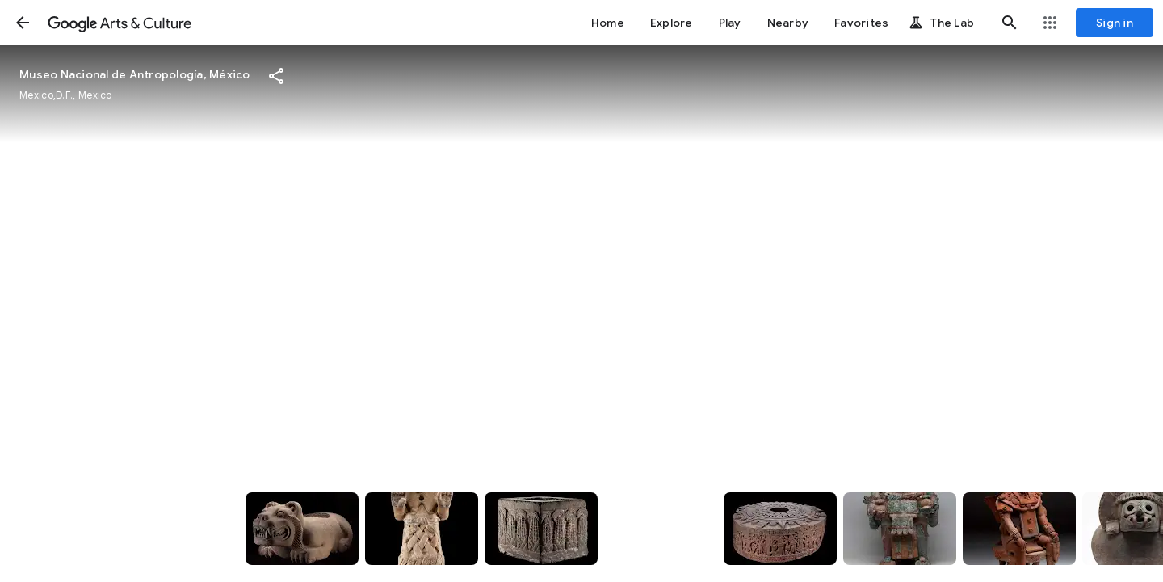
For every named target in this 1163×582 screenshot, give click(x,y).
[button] (22, 22)
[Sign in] (1114, 22)
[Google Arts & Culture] (119, 22)
